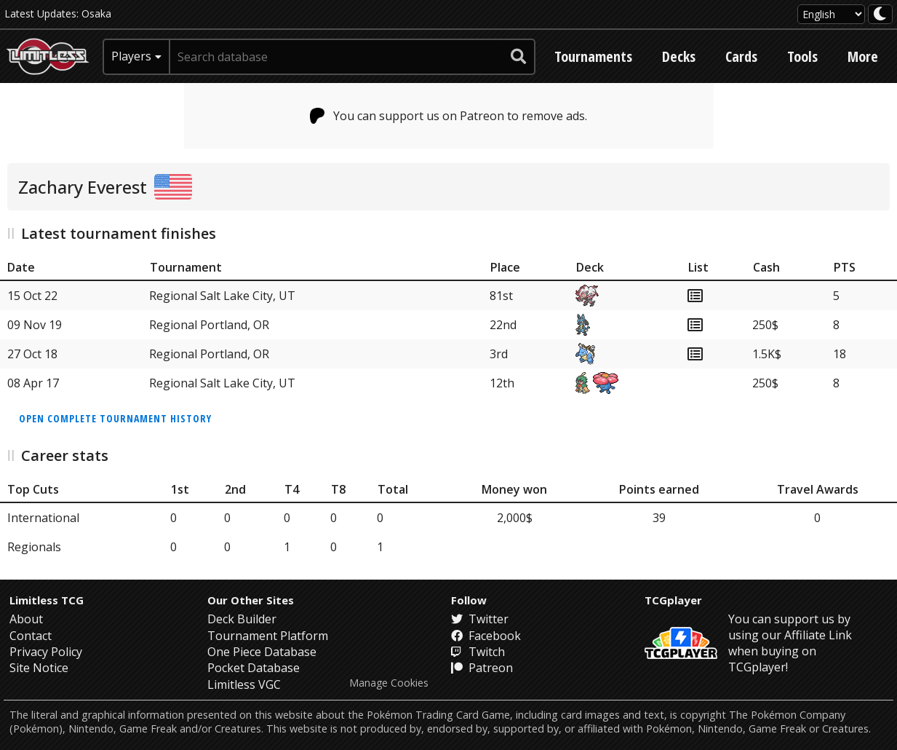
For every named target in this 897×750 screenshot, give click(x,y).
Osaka (96, 13)
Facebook (486, 636)
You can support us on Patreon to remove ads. (448, 116)
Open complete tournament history (115, 418)
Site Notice (38, 668)
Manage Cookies (388, 683)
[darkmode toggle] (880, 14)
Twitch (478, 652)
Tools (802, 56)
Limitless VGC (244, 684)
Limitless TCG (46, 600)
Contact (30, 636)
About (26, 619)
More (863, 56)
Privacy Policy (45, 652)
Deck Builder (241, 619)
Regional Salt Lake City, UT (222, 296)
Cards (741, 56)
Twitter (480, 619)
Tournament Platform (267, 636)
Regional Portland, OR (209, 325)
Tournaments (593, 56)
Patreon (482, 668)
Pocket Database (253, 668)
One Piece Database (261, 652)
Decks (678, 56)
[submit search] (518, 57)
